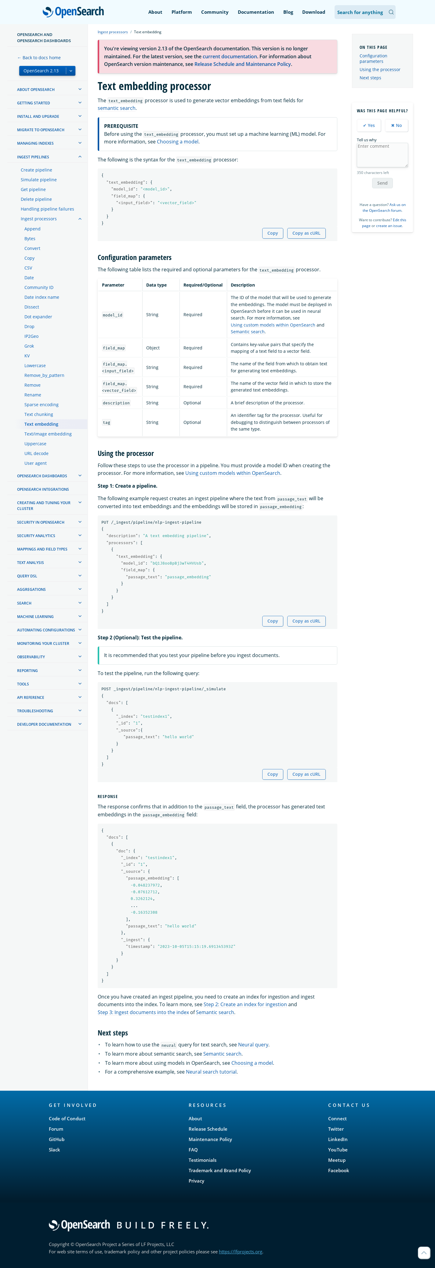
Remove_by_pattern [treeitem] (44, 375)
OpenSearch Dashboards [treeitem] (42, 476)
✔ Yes (369, 125)
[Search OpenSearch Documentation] (365, 12)
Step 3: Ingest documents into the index (143, 1012)
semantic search (117, 108)
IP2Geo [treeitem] (31, 336)
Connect (337, 1118)
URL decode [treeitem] (36, 453)
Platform (182, 12)
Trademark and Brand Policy (220, 1170)
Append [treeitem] (32, 229)
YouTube (338, 1150)
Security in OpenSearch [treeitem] (40, 522)
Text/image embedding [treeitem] (48, 434)
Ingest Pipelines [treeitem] (33, 157)
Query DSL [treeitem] (27, 576)
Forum (56, 1129)
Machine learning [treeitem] (35, 616)
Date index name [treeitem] (41, 297)
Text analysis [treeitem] (30, 562)
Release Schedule (208, 1129)
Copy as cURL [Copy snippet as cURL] (306, 233)
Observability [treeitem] (31, 656)
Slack (54, 1150)
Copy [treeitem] (29, 258)
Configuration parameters (373, 58)
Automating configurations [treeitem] (46, 630)
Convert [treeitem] (32, 248)
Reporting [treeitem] (27, 670)
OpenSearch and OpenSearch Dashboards (44, 37)
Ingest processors (113, 31)
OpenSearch (75, 12)
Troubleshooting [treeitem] (35, 710)
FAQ (193, 1150)
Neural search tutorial (211, 1071)
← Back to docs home (39, 57)
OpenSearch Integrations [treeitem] (43, 489)
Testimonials (202, 1160)
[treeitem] (80, 89)
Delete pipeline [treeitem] (36, 199)
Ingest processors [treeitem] (39, 219)
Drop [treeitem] (29, 326)
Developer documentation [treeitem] (44, 724)
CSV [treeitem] (28, 268)
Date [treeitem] (29, 277)
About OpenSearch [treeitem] (36, 89)
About (155, 12)
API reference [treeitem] (30, 697)
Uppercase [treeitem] (35, 443)
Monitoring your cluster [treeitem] (43, 643)
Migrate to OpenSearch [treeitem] (40, 129)
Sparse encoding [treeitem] (41, 404)
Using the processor (380, 69)
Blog (288, 12)
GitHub (56, 1139)
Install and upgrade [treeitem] (38, 116)
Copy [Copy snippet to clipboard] (272, 233)
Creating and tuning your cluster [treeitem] (44, 505)
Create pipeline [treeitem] (36, 170)
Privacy (196, 1181)
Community (215, 12)
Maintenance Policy (210, 1139)
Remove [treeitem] (32, 385)
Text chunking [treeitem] (38, 414)
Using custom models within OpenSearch (273, 325)
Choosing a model (177, 141)
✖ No (396, 125)
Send (382, 183)
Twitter (336, 1129)
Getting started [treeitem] (33, 103)
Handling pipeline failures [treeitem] (47, 209)
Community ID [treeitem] (38, 287)
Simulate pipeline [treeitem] (39, 179)
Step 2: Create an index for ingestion (245, 1004)
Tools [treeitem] (23, 684)
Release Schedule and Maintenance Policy (242, 64)
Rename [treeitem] (32, 395)
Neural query (253, 1044)
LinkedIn (338, 1139)
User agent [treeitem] (35, 463)
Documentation (256, 12)
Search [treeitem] (24, 603)
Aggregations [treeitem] (31, 589)
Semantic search (248, 331)
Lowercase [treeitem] (35, 365)
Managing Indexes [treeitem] (35, 143)
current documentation (230, 56)
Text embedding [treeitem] (41, 424)
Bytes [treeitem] (29, 238)
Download (313, 12)
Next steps (370, 78)
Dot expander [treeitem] (38, 317)
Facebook (338, 1170)
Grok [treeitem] (29, 346)
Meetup (337, 1160)
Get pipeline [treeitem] (33, 189)
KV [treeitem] (27, 356)
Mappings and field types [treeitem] (42, 549)
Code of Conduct (67, 1118)
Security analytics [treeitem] (36, 535)
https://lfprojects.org (240, 1251)
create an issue (389, 225)
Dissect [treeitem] (31, 307)
